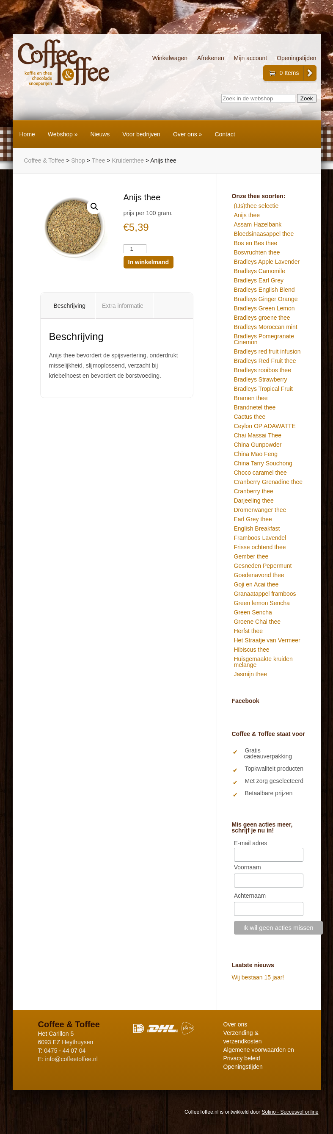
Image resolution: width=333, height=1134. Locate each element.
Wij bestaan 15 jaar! (258, 977)
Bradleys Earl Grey (258, 280)
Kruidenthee (128, 160)
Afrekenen (210, 58)
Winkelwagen (169, 58)
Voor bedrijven (141, 134)
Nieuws (100, 134)
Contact (225, 134)
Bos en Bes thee (256, 243)
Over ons (187, 134)
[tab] (69, 306)
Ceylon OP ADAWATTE (265, 426)
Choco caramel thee (260, 473)
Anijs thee (247, 215)
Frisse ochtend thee (260, 547)
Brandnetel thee (255, 407)
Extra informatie (122, 305)
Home (27, 134)
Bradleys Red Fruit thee (265, 361)
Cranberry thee (253, 491)
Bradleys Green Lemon (264, 308)
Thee (98, 160)
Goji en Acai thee (256, 584)
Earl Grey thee (253, 519)
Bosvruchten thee (257, 252)
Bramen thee (251, 398)
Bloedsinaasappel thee (264, 234)
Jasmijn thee (250, 674)
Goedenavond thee (259, 575)
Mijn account (250, 58)
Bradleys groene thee (262, 318)
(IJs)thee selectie (256, 206)
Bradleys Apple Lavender (267, 262)
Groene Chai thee (257, 622)
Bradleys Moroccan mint (265, 327)
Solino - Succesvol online (289, 1112)
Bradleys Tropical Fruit (263, 389)
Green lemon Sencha (262, 603)
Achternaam (250, 895)
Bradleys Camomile (259, 271)
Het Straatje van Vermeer (267, 640)
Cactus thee (250, 417)
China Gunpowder (258, 445)
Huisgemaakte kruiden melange (263, 662)
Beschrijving (69, 305)
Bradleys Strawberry (260, 379)
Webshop (63, 134)
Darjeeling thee (254, 500)
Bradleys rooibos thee (262, 370)
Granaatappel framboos (265, 594)
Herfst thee (248, 631)
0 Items (289, 72)
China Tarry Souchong (263, 463)
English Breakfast (257, 528)
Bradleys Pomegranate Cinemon (264, 339)
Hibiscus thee (252, 650)
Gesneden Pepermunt (263, 566)
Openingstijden (296, 58)
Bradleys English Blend (264, 290)
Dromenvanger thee (260, 510)
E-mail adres (250, 843)
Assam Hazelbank (258, 224)
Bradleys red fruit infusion (267, 351)
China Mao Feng (256, 454)
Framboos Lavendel (260, 538)
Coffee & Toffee (44, 160)
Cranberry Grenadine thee (268, 482)
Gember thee (251, 556)
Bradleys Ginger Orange (266, 299)
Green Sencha (253, 612)
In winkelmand (148, 262)
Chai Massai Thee (258, 435)
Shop (78, 160)
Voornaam (247, 867)
